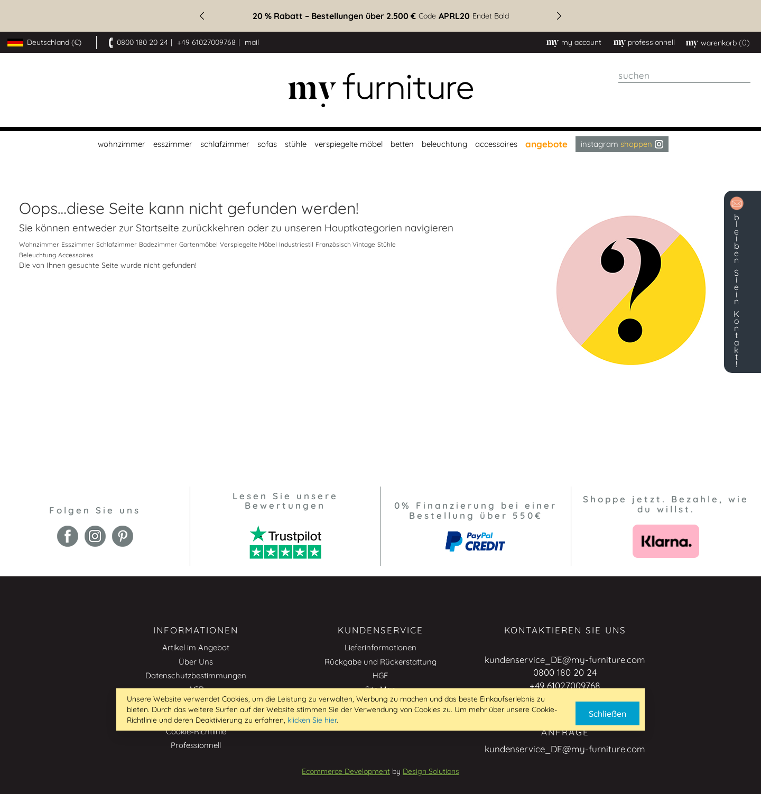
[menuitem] (120, 144)
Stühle (386, 244)
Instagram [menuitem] (622, 144)
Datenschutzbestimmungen (195, 675)
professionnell (651, 42)
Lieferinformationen (380, 647)
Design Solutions (431, 771)
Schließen (607, 713)
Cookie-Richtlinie (196, 731)
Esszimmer (77, 244)
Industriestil (296, 244)
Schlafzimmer (116, 244)
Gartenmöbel (198, 244)
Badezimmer (158, 244)
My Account (581, 42)
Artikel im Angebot (195, 647)
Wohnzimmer (39, 244)
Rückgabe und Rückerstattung (380, 662)
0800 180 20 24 (142, 42)
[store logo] (380, 90)
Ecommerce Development (346, 771)
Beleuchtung (37, 255)
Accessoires (76, 255)
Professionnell (196, 745)
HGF (380, 675)
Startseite (157, 227)
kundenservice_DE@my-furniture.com (565, 659)
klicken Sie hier (312, 720)
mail (252, 42)
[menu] (380, 144)
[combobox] (684, 75)
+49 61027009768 (206, 42)
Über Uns (196, 662)
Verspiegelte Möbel (248, 244)
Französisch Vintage (345, 244)
